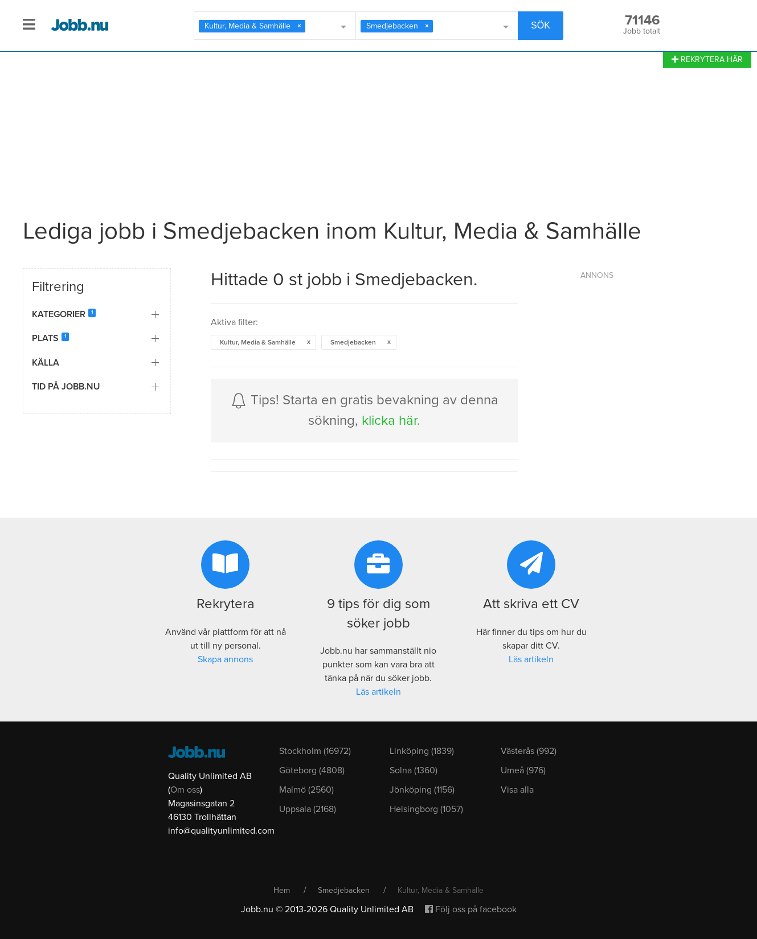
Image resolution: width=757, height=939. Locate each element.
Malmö (306, 790)
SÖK (540, 25)
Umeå (523, 770)
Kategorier (62, 314)
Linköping (422, 751)
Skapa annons (225, 659)
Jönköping (422, 790)
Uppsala (307, 809)
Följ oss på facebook (471, 909)
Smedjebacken (344, 890)
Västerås (529, 751)
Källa (45, 362)
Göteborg (312, 770)
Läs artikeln (378, 692)
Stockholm (315, 751)
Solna (413, 770)
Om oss (185, 790)
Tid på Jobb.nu (66, 386)
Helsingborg (426, 809)
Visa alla (517, 790)
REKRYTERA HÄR (707, 59)
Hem (281, 890)
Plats (49, 338)
